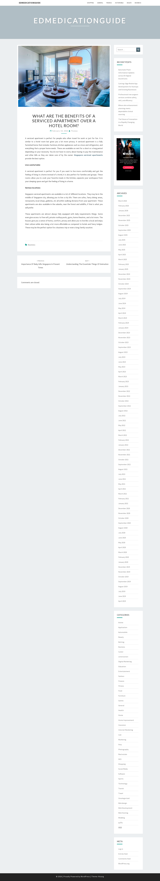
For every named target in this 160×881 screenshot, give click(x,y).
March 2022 (122, 435)
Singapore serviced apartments (88, 155)
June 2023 (122, 362)
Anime (120, 622)
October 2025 (123, 225)
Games (121, 700)
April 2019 (122, 601)
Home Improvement (126, 720)
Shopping (90, 3)
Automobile (119, 3)
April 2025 (122, 254)
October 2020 (123, 518)
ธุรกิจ (120, 823)
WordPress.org (123, 863)
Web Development (125, 808)
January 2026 (123, 210)
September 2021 (124, 464)
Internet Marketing (125, 730)
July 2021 (121, 474)
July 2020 (121, 533)
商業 (120, 827)
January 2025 (123, 269)
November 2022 (124, 396)
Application (122, 627)
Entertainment (124, 671)
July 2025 (121, 240)
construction (123, 657)
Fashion (121, 676)
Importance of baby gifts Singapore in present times (40, 264)
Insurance (122, 725)
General (100, 3)
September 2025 (124, 230)
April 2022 (122, 430)
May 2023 (121, 367)
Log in (120, 849)
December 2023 (124, 333)
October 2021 (123, 459)
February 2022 (123, 440)
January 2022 (123, 445)
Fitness (121, 686)
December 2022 (124, 391)
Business (138, 3)
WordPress (85, 876)
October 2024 (123, 284)
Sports (120, 779)
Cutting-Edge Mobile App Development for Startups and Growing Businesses (128, 86)
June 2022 (122, 420)
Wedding (121, 818)
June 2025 (122, 245)
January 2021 (123, 503)
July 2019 (121, 591)
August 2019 (122, 586)
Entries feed (122, 854)
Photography (123, 749)
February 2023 (123, 381)
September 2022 (124, 406)
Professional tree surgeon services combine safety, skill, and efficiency (128, 97)
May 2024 (121, 308)
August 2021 (122, 469)
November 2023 (124, 337)
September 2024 (124, 289)
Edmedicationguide (29, 2)
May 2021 (121, 484)
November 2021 (124, 454)
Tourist (121, 788)
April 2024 (122, 313)
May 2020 (121, 542)
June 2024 (122, 303)
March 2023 (122, 376)
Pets (120, 744)
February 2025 (123, 264)
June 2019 (122, 596)
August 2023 (122, 352)
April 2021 (122, 489)
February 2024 (123, 323)
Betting (121, 642)
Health (129, 3)
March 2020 (122, 552)
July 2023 (121, 357)
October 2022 (123, 401)
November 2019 (124, 572)
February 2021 (123, 498)
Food (120, 691)
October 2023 (123, 342)
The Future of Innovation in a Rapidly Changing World (127, 122)
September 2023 (124, 347)
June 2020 (122, 538)
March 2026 (122, 201)
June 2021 (122, 479)
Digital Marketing (125, 661)
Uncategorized (123, 798)
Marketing (122, 739)
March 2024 (122, 318)
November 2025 (124, 220)
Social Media (123, 769)
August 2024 (122, 293)
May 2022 (121, 425)
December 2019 (124, 567)
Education (122, 666)
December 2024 (124, 274)
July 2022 (121, 415)
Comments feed (124, 859)
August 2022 (122, 411)
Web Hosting (123, 813)
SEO (119, 759)
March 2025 (122, 259)
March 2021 (122, 494)
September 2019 (124, 581)
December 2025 (124, 215)
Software (121, 774)
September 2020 (124, 523)
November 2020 (124, 513)
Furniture (121, 696)
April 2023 (122, 372)
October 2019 (123, 577)
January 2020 (123, 562)
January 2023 (123, 386)
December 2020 (124, 508)
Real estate (122, 754)
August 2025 (122, 235)
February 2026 (123, 206)
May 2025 (121, 250)
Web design (122, 803)
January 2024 (123, 328)
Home (120, 715)
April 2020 (122, 547)
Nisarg (101, 876)
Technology (122, 783)
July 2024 (121, 298)
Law (119, 735)
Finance (109, 3)
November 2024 (124, 279)
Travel (120, 793)
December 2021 (124, 450)
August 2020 (122, 528)
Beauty (121, 637)
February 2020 (123, 557)
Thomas (74, 131)
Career (120, 652)
